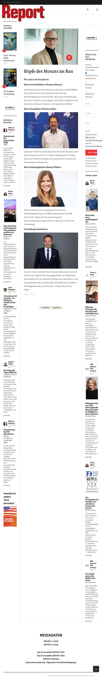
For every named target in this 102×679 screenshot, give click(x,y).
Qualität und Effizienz (8, 238)
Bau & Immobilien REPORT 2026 (51, 655)
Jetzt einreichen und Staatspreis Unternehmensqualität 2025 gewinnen (10, 230)
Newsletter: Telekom (90, 95)
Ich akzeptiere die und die (91, 139)
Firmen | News (90, 224)
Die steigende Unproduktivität (10, 371)
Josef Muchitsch (11, 288)
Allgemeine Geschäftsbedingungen (61, 662)
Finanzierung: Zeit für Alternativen (9, 431)
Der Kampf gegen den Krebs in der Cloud (90, 577)
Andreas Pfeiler (11, 363)
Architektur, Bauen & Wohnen (10, 310)
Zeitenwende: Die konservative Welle (9, 139)
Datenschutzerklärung (36, 662)
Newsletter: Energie (90, 86)
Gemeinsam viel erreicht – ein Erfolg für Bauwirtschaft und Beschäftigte (10, 301)
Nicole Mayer (10, 192)
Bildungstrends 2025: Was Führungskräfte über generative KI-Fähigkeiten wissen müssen (91, 408)
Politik (5, 145)
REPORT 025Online (51, 659)
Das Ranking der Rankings (9, 92)
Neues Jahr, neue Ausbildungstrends (91, 218)
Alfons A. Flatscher (11, 129)
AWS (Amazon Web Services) (93, 367)
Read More (7, 186)
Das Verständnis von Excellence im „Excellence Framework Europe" (91, 502)
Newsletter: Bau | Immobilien (91, 77)
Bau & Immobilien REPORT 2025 (51, 652)
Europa (6, 436)
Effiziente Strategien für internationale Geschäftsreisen (91, 310)
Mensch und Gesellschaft (8, 439)
